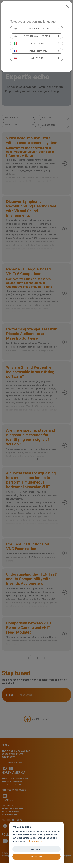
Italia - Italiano (30, 43)
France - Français (30, 51)
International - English (32, 29)
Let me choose (34, 841)
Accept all (36, 856)
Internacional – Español (32, 36)
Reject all (36, 849)
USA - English (29, 58)
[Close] (67, 6)
